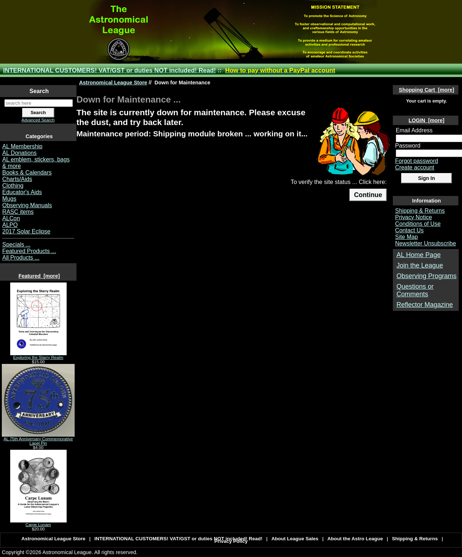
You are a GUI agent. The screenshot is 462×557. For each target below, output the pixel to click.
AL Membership (22, 146)
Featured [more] (39, 276)
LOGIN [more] (426, 120)
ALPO (9, 225)
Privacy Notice (413, 217)
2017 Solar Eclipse (26, 231)
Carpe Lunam (38, 523)
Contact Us (409, 230)
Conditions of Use (418, 224)
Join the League (419, 265)
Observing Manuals (27, 205)
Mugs (9, 199)
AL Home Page (418, 255)
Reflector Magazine (424, 304)
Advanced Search (38, 120)
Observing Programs (426, 276)
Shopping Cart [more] (426, 90)
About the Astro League (355, 538)
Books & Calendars (27, 172)
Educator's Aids (22, 192)
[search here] (38, 103)
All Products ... (20, 258)
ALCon (11, 218)
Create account (414, 167)
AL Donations (19, 153)
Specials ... (16, 244)
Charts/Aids (17, 179)
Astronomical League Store (113, 82)
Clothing (12, 186)
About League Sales (295, 538)
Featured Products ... (29, 251)
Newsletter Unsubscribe (425, 243)
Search (39, 91)
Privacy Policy (231, 541)
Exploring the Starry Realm (38, 356)
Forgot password (416, 161)
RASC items (17, 212)
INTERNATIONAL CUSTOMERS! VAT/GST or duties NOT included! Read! (109, 70)
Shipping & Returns (420, 211)
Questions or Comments (415, 290)
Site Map (406, 237)
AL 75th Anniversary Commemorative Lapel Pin (38, 439)
